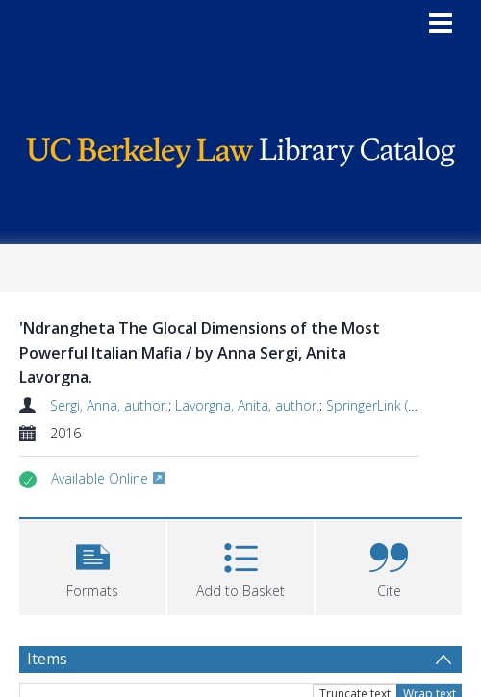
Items (47, 658)
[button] (92, 564)
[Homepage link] (241, 147)
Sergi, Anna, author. (109, 405)
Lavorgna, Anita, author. (247, 405)
